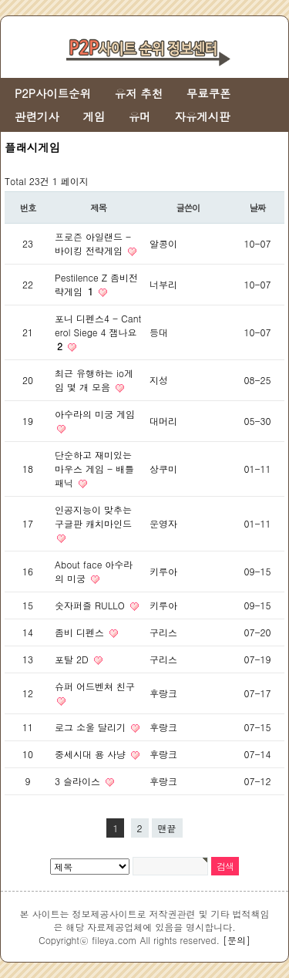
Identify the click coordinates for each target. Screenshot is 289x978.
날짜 (258, 207)
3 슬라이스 (79, 780)
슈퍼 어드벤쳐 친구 (95, 686)
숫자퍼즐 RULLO (91, 605)
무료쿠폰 (209, 93)
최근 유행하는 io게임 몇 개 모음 (94, 379)
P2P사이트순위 (53, 93)
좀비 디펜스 (81, 632)
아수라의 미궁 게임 (95, 413)
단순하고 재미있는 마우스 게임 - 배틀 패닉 (94, 468)
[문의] (236, 939)
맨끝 (167, 828)
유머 (140, 116)
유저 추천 (139, 93)
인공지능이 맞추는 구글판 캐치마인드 (93, 516)
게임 (93, 116)
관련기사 (37, 116)
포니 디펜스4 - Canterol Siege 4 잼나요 (98, 332)
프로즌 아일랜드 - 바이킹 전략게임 (93, 243)
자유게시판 (202, 116)
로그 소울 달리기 (92, 727)
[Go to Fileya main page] (145, 47)
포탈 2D (73, 659)
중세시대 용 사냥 (92, 753)
